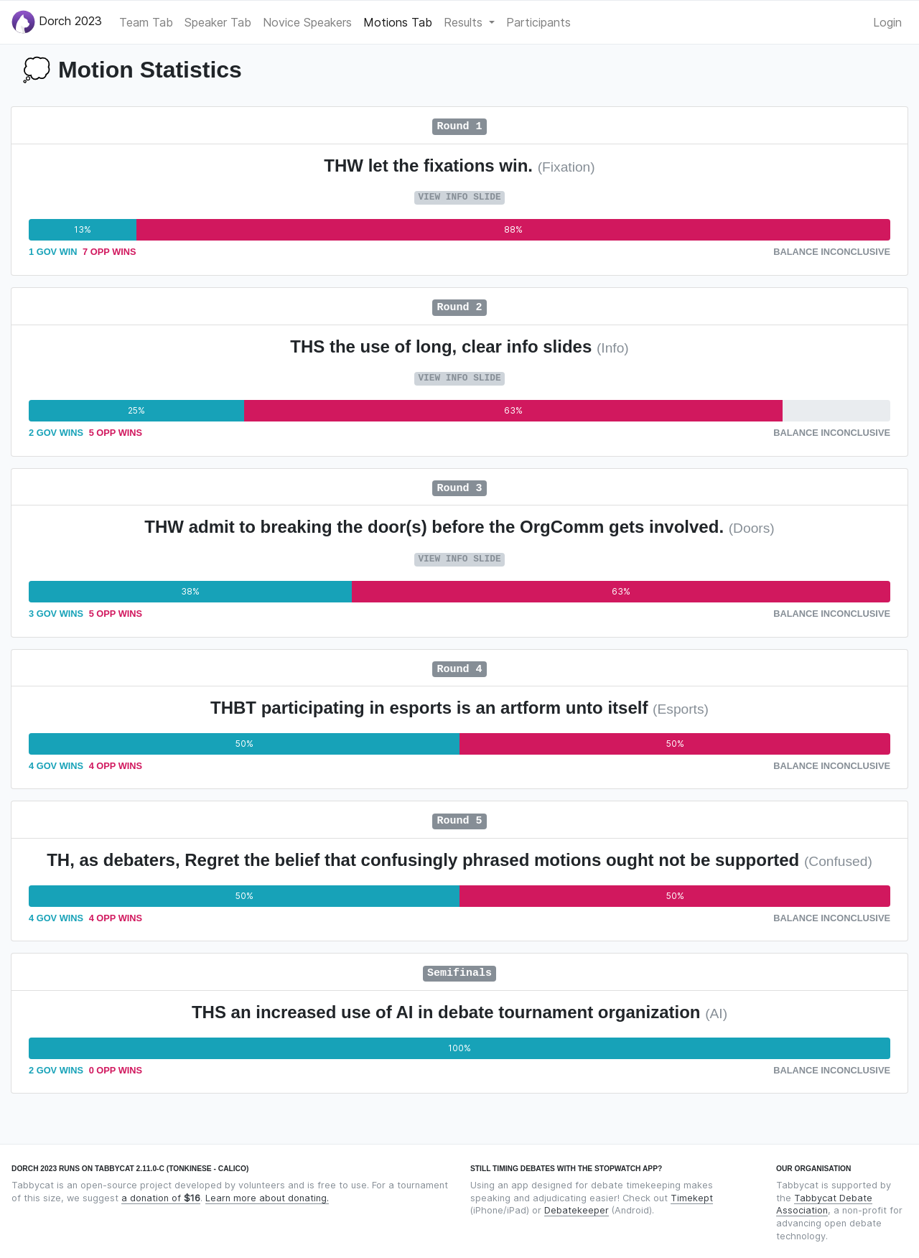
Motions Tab (397, 22)
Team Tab (146, 22)
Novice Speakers (307, 22)
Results (465, 22)
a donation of (160, 1198)
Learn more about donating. (267, 1198)
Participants (538, 22)
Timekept (692, 1198)
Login (887, 22)
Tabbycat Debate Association (824, 1204)
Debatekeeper (576, 1210)
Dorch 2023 (56, 22)
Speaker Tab (218, 22)
